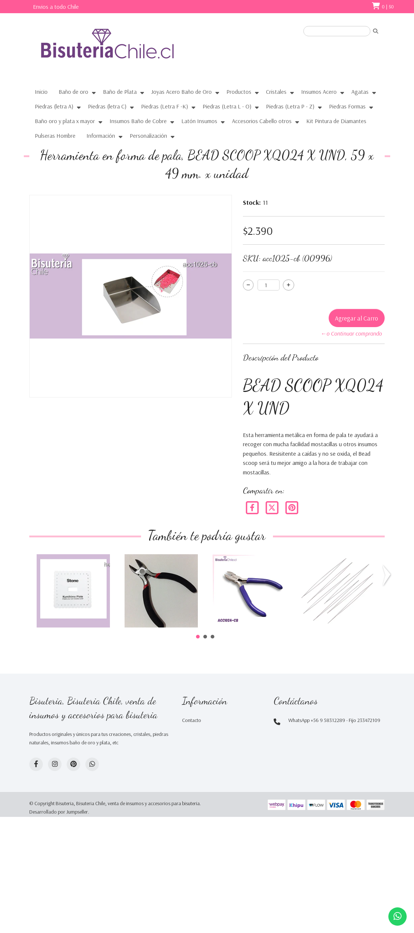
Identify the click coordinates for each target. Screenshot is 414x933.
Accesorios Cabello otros (262, 121)
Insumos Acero (319, 91)
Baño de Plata (120, 91)
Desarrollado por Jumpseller (58, 811)
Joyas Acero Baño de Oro (181, 91)
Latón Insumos (199, 121)
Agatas (360, 91)
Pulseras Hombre (55, 135)
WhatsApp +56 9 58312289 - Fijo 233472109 (334, 720)
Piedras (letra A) (54, 106)
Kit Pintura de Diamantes (336, 121)
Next (385, 575)
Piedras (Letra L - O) (227, 106)
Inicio (41, 91)
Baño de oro (73, 91)
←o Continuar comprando (351, 333)
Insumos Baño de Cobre (138, 121)
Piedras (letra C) (107, 106)
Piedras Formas (347, 106)
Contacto (191, 720)
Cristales (276, 91)
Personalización (148, 135)
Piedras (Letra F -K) (164, 106)
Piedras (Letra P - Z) (290, 106)
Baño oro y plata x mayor (65, 121)
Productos (238, 91)
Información (100, 135)
